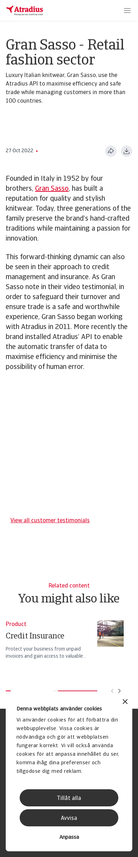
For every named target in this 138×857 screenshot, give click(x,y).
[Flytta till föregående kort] (112, 690)
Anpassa (69, 837)
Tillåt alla (69, 798)
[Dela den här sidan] (111, 151)
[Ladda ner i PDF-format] (126, 151)
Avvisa (69, 818)
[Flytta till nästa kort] (119, 690)
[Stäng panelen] (125, 702)
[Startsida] (24, 11)
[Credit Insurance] (65, 643)
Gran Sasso (52, 189)
